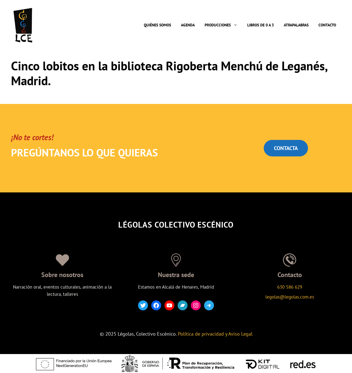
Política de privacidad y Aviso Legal (215, 334)
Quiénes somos (157, 25)
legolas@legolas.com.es (289, 297)
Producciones (223, 25)
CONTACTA (286, 148)
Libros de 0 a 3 (260, 25)
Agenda (188, 25)
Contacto (327, 25)
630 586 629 (289, 287)
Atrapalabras (296, 25)
